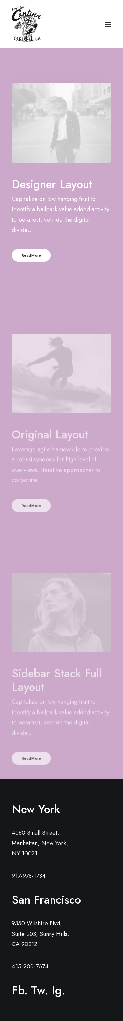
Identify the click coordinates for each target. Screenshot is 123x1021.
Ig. (58, 990)
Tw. (39, 990)
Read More (31, 255)
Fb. (20, 990)
